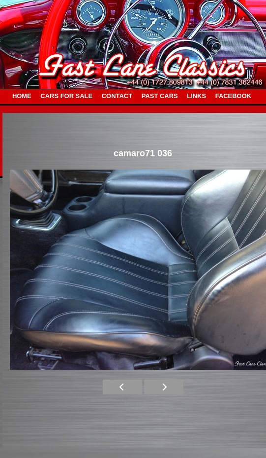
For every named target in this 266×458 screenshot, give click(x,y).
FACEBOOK (233, 96)
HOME (21, 96)
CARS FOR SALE (66, 96)
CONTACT (117, 96)
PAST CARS (160, 96)
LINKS (196, 96)
